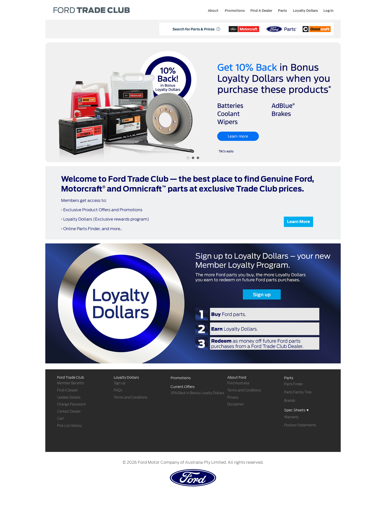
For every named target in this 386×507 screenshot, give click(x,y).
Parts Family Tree (298, 392)
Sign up (119, 383)
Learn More (298, 221)
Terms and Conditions (130, 397)
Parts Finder (293, 384)
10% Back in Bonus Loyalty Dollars (197, 393)
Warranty (291, 417)
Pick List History (69, 426)
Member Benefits (70, 383)
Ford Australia (238, 383)
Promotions (234, 11)
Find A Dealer (67, 390)
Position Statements (300, 425)
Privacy (233, 397)
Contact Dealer (69, 411)
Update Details (68, 397)
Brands (289, 401)
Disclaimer (235, 404)
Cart (60, 418)
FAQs (118, 390)
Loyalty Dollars (305, 11)
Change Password (71, 404)
